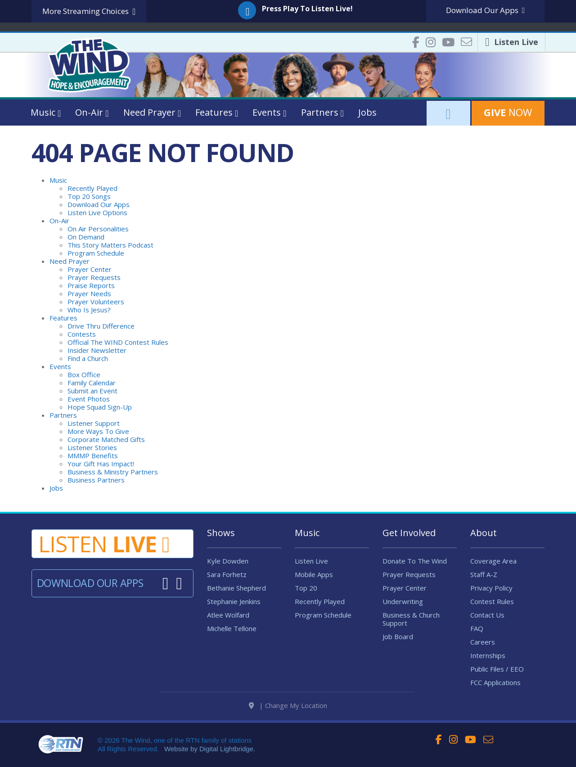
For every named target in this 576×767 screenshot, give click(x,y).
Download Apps (485, 10)
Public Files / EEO (497, 668)
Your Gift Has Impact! (101, 463)
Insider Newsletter (97, 350)
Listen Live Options (97, 212)
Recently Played (92, 188)
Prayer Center (90, 269)
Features (63, 317)
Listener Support (94, 423)
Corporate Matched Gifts (106, 439)
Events (60, 366)
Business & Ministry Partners (113, 471)
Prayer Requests (94, 277)
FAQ (476, 628)
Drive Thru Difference (101, 325)
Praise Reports (91, 285)
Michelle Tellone (231, 628)
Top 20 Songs (89, 196)
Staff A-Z (483, 574)
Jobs (367, 112)
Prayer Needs (89, 293)
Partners (63, 415)
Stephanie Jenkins (234, 601)
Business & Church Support (411, 618)
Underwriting (402, 601)
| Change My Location (288, 709)
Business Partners (96, 479)
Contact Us (487, 614)
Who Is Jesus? (89, 309)
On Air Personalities (98, 228)
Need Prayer (70, 261)
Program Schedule (96, 252)
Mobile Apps (314, 574)
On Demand (86, 236)
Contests (82, 333)
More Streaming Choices (88, 11)
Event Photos (89, 398)
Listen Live (311, 560)
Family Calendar (92, 382)
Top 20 (306, 587)
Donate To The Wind (414, 560)
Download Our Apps (99, 204)
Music (58, 180)
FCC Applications (495, 682)
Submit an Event (92, 390)
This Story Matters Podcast (110, 244)
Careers (482, 641)
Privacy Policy (491, 587)
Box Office (84, 374)
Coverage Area (493, 560)
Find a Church (88, 358)
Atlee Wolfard (228, 614)
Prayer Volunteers (96, 301)
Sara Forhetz (227, 574)
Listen (104, 544)
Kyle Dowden (227, 560)
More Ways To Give (98, 431)
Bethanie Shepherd (236, 587)
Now (508, 112)
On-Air (59, 220)
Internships (487, 655)
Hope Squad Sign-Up (100, 406)
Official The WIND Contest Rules (118, 342)
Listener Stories (92, 447)
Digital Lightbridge (226, 753)
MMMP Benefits (93, 455)
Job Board (397, 636)
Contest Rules (492, 601)
